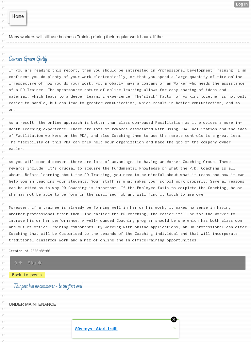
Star (34, 263)
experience (118, 96)
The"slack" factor (154, 96)
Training (224, 70)
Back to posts (27, 274)
